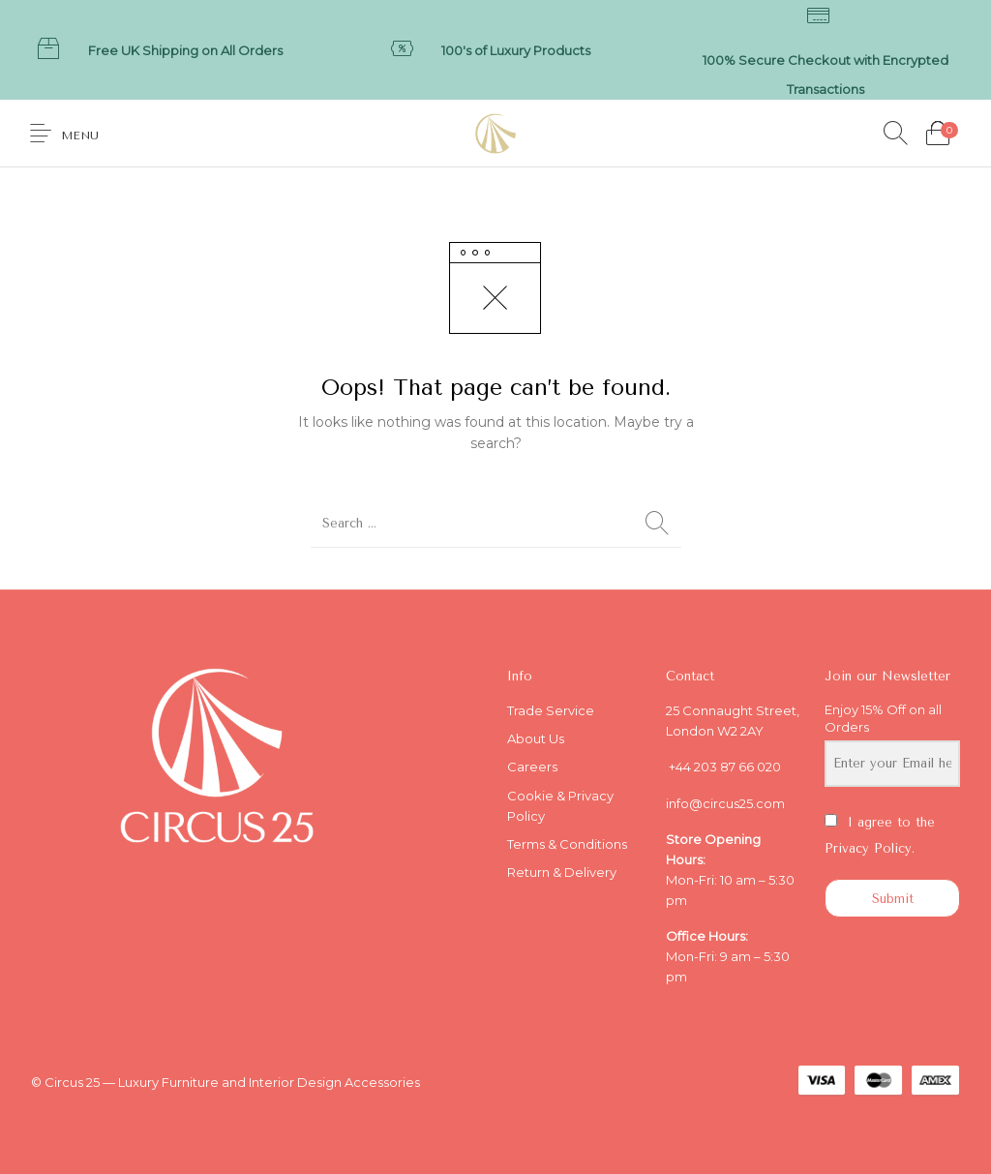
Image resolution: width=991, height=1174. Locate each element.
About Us (535, 738)
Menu (80, 135)
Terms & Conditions (567, 844)
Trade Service (550, 710)
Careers (532, 766)
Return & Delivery (561, 872)
